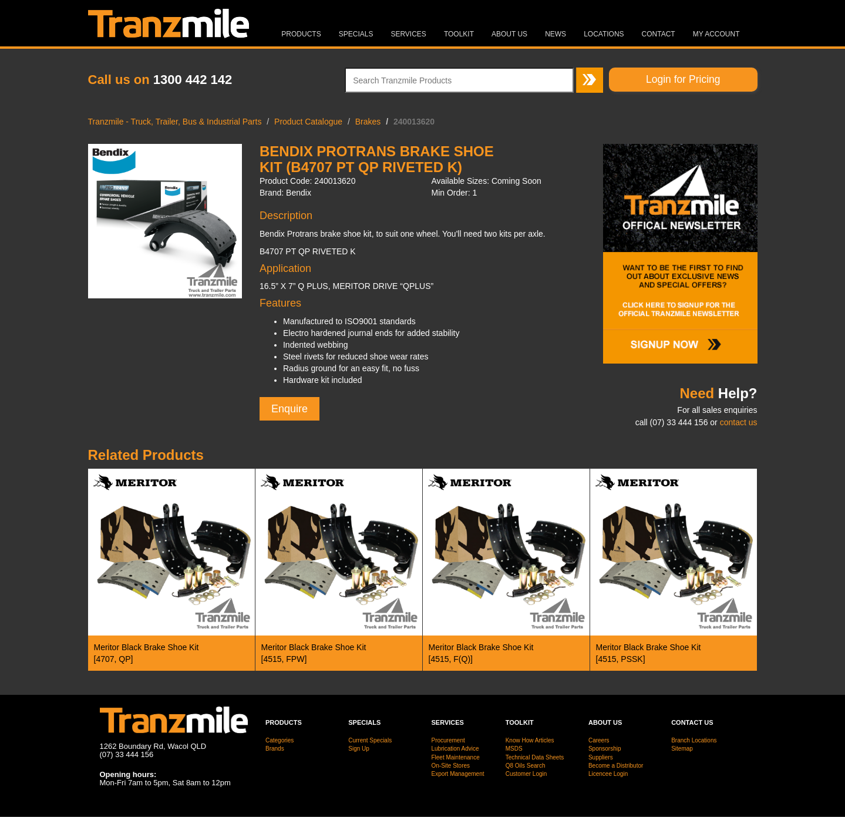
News (555, 34)
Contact (658, 34)
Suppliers (600, 757)
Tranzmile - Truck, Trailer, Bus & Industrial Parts (175, 121)
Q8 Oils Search (526, 765)
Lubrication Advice (455, 748)
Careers (599, 740)
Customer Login (526, 774)
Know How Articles (530, 740)
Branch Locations (693, 740)
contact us (739, 422)
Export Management (457, 774)
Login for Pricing (683, 79)
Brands (274, 748)
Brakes (368, 121)
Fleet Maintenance (455, 757)
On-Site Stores (450, 765)
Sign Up (358, 748)
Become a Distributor (615, 765)
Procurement (447, 740)
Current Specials (370, 740)
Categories (279, 740)
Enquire (289, 409)
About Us (509, 34)
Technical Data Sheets (535, 757)
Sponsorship (604, 748)
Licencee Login (608, 774)
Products (301, 34)
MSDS (514, 748)
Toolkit (459, 34)
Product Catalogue (308, 121)
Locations (604, 34)
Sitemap (682, 748)
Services (408, 34)
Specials (356, 34)
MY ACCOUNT (716, 34)
